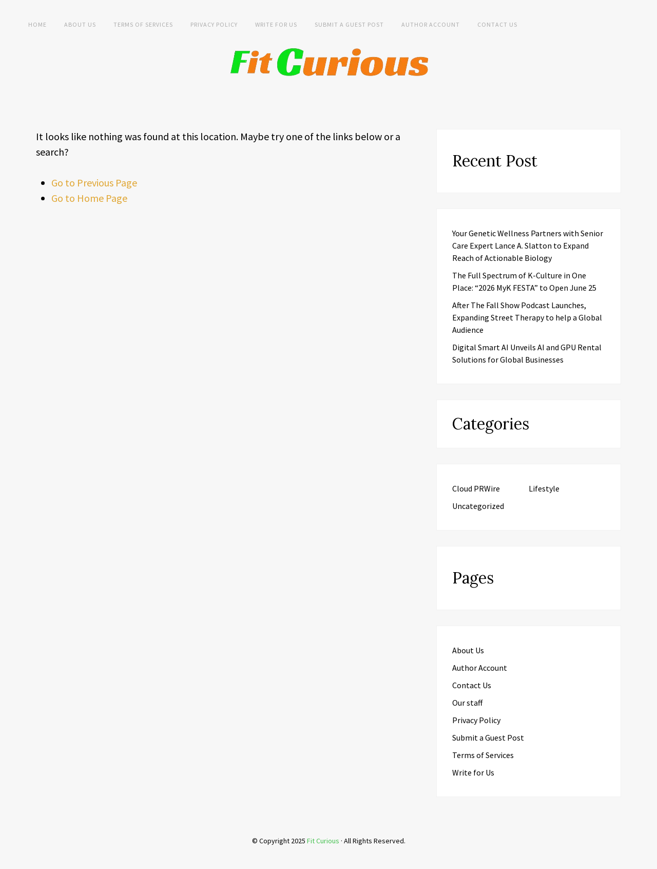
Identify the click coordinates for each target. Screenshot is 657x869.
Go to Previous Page (94, 182)
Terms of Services (143, 24)
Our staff (467, 702)
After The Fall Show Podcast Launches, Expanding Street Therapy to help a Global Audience (527, 317)
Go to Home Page (89, 198)
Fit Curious (323, 840)
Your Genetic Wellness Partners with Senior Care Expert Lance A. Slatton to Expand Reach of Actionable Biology (527, 245)
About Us (80, 24)
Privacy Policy (214, 24)
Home (37, 24)
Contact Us (497, 24)
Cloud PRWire (476, 488)
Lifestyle (544, 488)
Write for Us (276, 24)
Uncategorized (478, 506)
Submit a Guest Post (349, 24)
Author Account (430, 24)
